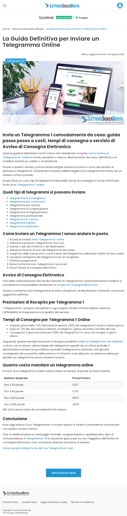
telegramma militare (23, 223)
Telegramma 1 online (30, 184)
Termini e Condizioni (82, 502)
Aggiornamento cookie (53, 502)
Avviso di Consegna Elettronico (78, 285)
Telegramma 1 (35, 438)
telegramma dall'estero (24, 226)
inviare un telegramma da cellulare (100, 341)
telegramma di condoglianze (28, 198)
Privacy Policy (10, 502)
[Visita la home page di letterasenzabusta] (63, 5)
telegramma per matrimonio (28, 201)
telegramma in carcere (24, 219)
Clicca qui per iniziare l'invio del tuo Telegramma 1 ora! (38, 448)
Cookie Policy (29, 502)
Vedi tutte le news (63, 473)
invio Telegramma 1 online (48, 239)
